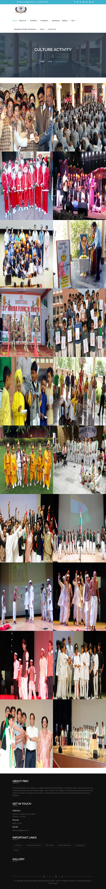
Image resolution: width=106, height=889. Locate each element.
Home (14, 20)
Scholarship (80, 845)
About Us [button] (23, 20)
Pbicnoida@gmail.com (26, 2)
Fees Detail (49, 845)
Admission (56, 20)
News (16, 850)
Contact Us (52, 29)
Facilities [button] (34, 20)
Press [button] (43, 29)
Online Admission (64, 845)
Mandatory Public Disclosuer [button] (26, 29)
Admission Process (34, 845)
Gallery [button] (65, 20)
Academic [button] (45, 20)
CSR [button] (73, 20)
